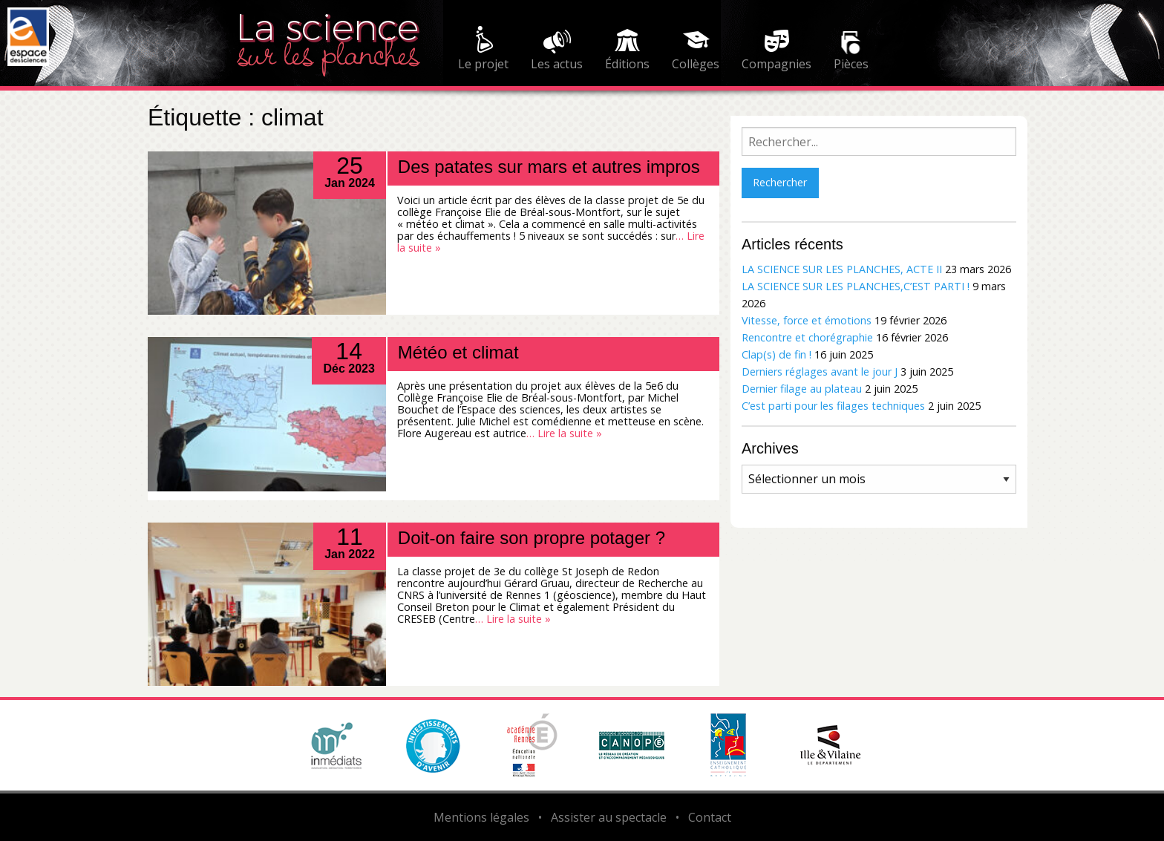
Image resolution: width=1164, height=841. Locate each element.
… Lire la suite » (564, 433)
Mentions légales (481, 817)
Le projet (483, 64)
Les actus (557, 64)
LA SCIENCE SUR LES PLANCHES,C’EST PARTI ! (856, 286)
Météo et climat (458, 352)
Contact (709, 817)
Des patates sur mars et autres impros (549, 167)
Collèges (695, 64)
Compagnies (776, 64)
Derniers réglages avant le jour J (819, 371)
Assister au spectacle (609, 817)
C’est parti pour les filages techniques (833, 406)
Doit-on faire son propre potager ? (531, 538)
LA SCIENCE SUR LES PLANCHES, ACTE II (842, 269)
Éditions (627, 64)
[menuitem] (483, 50)
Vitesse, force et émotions (807, 320)
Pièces (851, 64)
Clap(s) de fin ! (776, 354)
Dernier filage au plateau (802, 389)
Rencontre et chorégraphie (807, 337)
